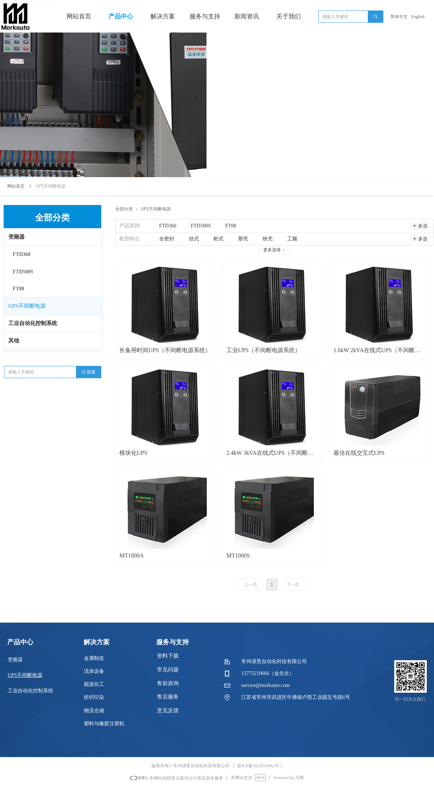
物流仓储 (94, 710)
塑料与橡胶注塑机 (104, 723)
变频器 (16, 237)
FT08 (18, 288)
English (418, 16)
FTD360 (21, 254)
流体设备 (94, 671)
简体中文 (399, 16)
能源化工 (94, 684)
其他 (13, 340)
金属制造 (94, 658)
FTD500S (23, 271)
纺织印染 (94, 697)
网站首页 (16, 186)
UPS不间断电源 (27, 306)
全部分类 (124, 209)
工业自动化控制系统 (32, 323)
